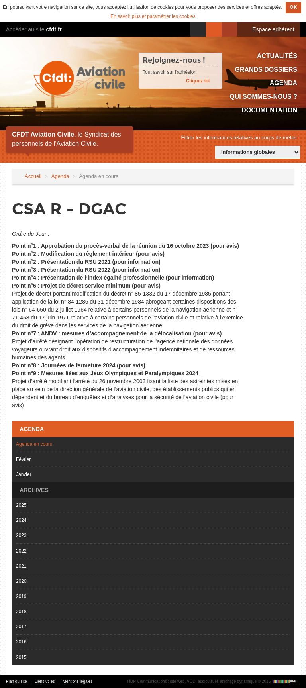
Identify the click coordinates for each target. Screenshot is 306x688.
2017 (21, 626)
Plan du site (16, 681)
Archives (33, 490)
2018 (21, 611)
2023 (21, 535)
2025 (21, 505)
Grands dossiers (266, 69)
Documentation (269, 110)
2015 (21, 657)
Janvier (23, 474)
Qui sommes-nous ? (263, 96)
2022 (21, 551)
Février (23, 459)
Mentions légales (77, 681)
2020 (21, 581)
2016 (21, 642)
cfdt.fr (54, 29)
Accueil (33, 176)
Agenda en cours (34, 444)
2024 (21, 520)
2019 (21, 596)
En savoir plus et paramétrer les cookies (152, 16)
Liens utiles (45, 681)
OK (293, 7)
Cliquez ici (198, 81)
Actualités (277, 56)
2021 (21, 566)
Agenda (283, 83)
